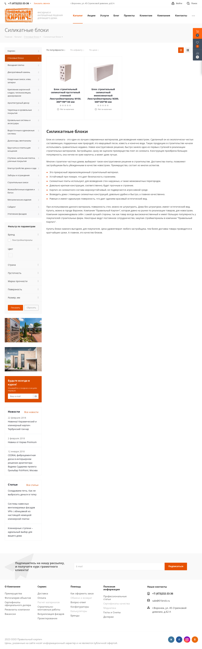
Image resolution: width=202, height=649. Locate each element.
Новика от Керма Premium (22, 442)
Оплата (42, 597)
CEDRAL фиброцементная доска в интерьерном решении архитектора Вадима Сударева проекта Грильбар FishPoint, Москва (23, 463)
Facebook (179, 639)
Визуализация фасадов (51, 613)
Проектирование (47, 618)
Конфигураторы (80, 606)
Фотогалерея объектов (18, 597)
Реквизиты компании (17, 609)
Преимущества (13, 593)
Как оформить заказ (82, 593)
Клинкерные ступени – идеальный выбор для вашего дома (20, 532)
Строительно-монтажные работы (49, 608)
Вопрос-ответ (78, 602)
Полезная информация (111, 588)
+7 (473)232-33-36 (162, 593)
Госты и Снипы (112, 612)
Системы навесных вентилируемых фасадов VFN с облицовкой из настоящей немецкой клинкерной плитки (21, 511)
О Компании (12, 586)
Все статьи (32, 484)
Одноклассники (195, 639)
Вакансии (10, 613)
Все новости (31, 412)
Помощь (76, 586)
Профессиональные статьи (115, 598)
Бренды (75, 615)
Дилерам (108, 616)
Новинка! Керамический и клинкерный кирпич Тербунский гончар (22, 425)
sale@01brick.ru (161, 600)
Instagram (187, 639)
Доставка (43, 593)
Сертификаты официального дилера (18, 604)
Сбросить (31, 307)
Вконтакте (171, 639)
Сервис (42, 586)
